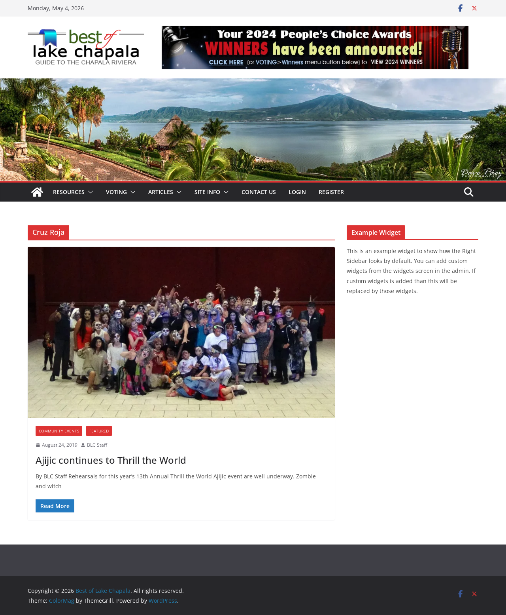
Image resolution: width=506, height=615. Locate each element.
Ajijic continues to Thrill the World (111, 459)
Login (297, 192)
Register (331, 192)
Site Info (207, 192)
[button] (89, 192)
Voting (116, 192)
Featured (99, 431)
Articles (160, 192)
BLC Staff (97, 445)
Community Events (59, 431)
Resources (69, 192)
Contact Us (259, 192)
